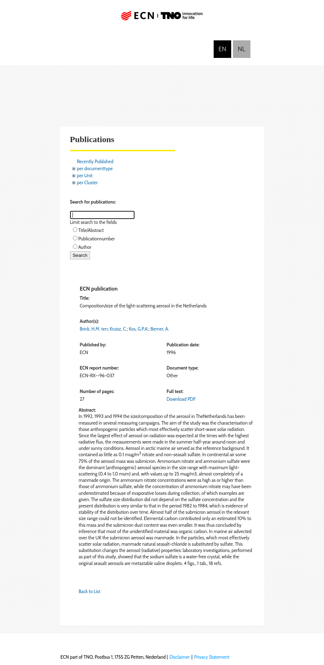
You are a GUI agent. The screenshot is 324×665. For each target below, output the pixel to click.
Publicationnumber (96, 238)
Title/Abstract (91, 230)
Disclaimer (180, 657)
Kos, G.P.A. (139, 329)
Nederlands (241, 49)
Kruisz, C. (118, 329)
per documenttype (95, 168)
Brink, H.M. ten (94, 329)
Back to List (90, 591)
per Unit (85, 175)
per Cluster (87, 182)
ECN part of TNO (162, 18)
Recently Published (95, 161)
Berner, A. (160, 329)
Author (84, 247)
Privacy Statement (211, 657)
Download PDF (180, 399)
